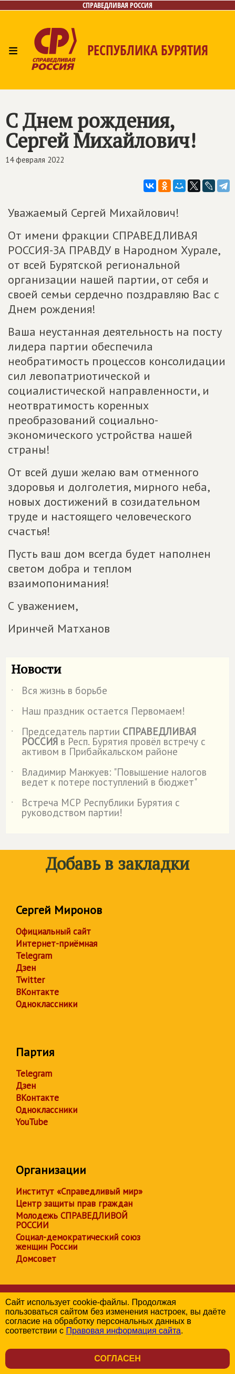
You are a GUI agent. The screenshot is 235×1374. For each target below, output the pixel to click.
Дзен (26, 967)
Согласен (117, 1358)
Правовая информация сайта (123, 1330)
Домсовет (36, 1258)
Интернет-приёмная (56, 943)
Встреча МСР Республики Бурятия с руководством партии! (95, 808)
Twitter (30, 980)
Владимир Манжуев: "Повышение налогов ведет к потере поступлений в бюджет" (109, 777)
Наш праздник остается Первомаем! (98, 713)
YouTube (32, 1122)
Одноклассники (46, 1004)
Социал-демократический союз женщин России (78, 1241)
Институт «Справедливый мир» (79, 1191)
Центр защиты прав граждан (74, 1203)
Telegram (34, 955)
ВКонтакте (37, 992)
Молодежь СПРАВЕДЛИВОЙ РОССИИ (72, 1220)
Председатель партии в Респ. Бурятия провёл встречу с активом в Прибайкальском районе (108, 742)
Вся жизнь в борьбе (59, 692)
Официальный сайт (53, 931)
